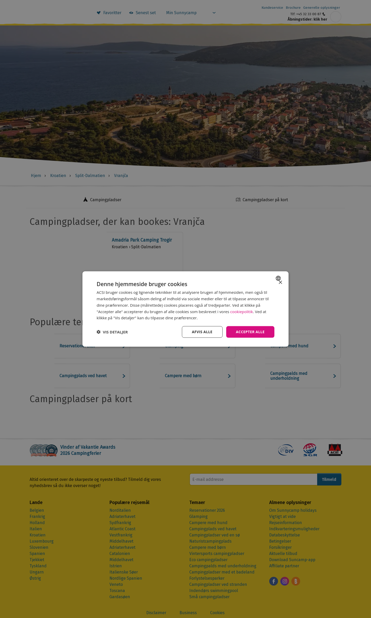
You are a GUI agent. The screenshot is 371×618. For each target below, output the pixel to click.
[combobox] (279, 278)
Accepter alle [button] (250, 331)
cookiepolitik (241, 311)
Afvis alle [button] (202, 331)
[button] (112, 332)
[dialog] (185, 309)
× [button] (280, 283)
